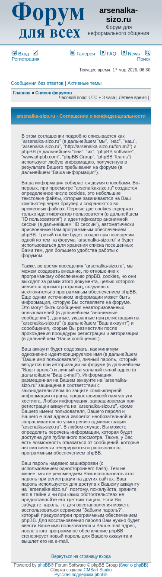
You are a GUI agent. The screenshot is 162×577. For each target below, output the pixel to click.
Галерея (82, 53)
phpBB (44, 565)
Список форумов (53, 92)
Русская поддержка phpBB (81, 574)
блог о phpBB (133, 565)
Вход (20, 53)
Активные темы (84, 83)
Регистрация (25, 56)
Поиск (143, 56)
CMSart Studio (98, 569)
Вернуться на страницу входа (81, 556)
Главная (22, 92)
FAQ (108, 53)
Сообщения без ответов (37, 83)
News (129, 53)
